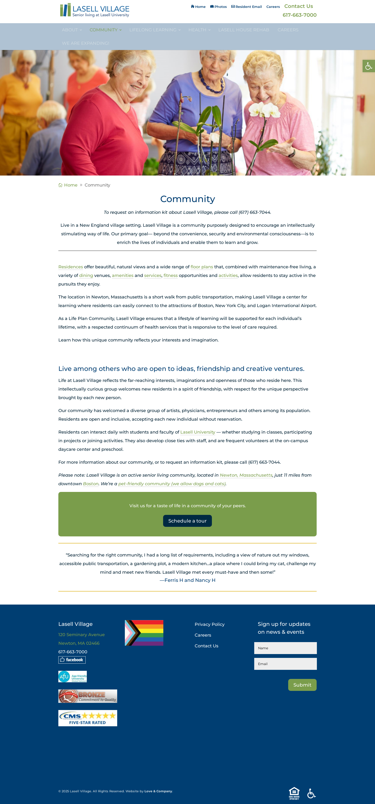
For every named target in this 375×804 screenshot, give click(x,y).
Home (200, 7)
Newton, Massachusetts (246, 475)
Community (103, 30)
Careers (273, 7)
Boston (91, 483)
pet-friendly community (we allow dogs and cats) (172, 483)
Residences (70, 267)
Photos (221, 7)
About (70, 30)
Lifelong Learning (152, 30)
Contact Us (298, 7)
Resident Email (249, 7)
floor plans (202, 267)
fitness (171, 275)
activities (228, 275)
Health (197, 30)
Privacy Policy (210, 624)
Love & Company (158, 791)
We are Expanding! (85, 43)
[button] (369, 66)
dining (86, 275)
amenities (122, 275)
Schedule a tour (187, 521)
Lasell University (197, 432)
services (152, 275)
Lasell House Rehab (243, 30)
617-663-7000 (300, 15)
